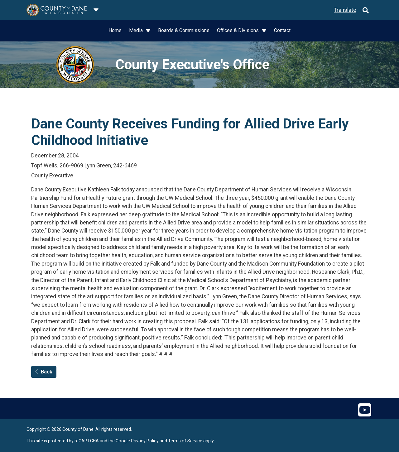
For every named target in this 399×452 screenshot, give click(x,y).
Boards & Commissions (183, 30)
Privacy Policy (145, 440)
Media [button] (136, 30)
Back (43, 372)
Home (115, 30)
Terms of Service (185, 440)
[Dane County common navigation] (96, 10)
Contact (282, 30)
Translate (345, 10)
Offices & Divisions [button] (238, 30)
